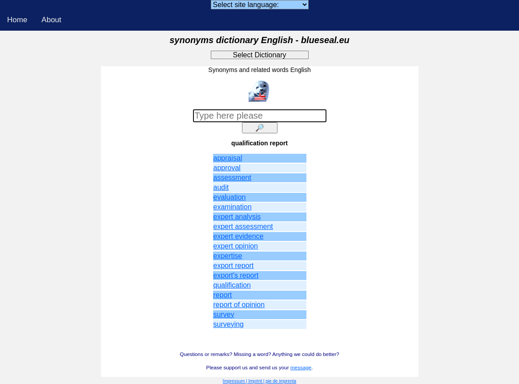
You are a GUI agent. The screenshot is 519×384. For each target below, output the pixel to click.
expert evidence (238, 236)
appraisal (227, 158)
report (222, 295)
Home (17, 20)
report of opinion (239, 304)
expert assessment (243, 226)
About (51, 20)
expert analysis (237, 216)
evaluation (229, 197)
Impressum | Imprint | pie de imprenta (259, 381)
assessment (232, 177)
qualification (232, 285)
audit (221, 187)
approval (227, 168)
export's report (236, 275)
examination (232, 207)
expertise (227, 256)
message (300, 367)
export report (233, 265)
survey (223, 314)
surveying (228, 324)
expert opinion (235, 246)
